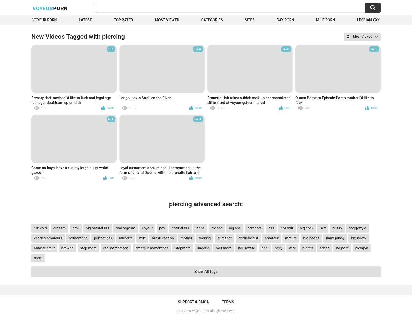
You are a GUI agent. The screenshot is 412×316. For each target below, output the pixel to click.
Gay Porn (285, 20)
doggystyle (357, 228)
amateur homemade (151, 248)
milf (142, 238)
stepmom (183, 248)
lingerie (203, 248)
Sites (249, 20)
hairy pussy (335, 238)
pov (162, 228)
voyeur (147, 228)
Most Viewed (167, 20)
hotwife (67, 248)
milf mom (223, 248)
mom (38, 258)
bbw (75, 228)
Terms (228, 302)
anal (264, 248)
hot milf (287, 228)
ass (271, 228)
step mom (88, 248)
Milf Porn (325, 20)
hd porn (342, 248)
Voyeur (50, 8)
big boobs (311, 238)
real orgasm (125, 228)
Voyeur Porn (44, 20)
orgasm (59, 228)
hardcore (254, 228)
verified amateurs (48, 238)
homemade (78, 238)
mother (186, 238)
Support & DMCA (193, 302)
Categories (212, 20)
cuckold (40, 228)
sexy (278, 248)
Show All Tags (206, 271)
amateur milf (44, 248)
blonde (216, 228)
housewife (246, 248)
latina (200, 228)
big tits (307, 248)
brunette (125, 238)
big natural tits (97, 228)
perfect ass (103, 238)
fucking (205, 238)
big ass (235, 228)
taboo (324, 248)
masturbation (163, 238)
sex (323, 228)
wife (292, 248)
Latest (85, 20)
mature (291, 238)
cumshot (224, 238)
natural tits (180, 228)
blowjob (361, 248)
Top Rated (123, 20)
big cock (306, 228)
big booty (358, 238)
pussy (337, 228)
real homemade (116, 248)
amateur (272, 238)
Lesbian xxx (368, 20)
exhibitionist (248, 238)
